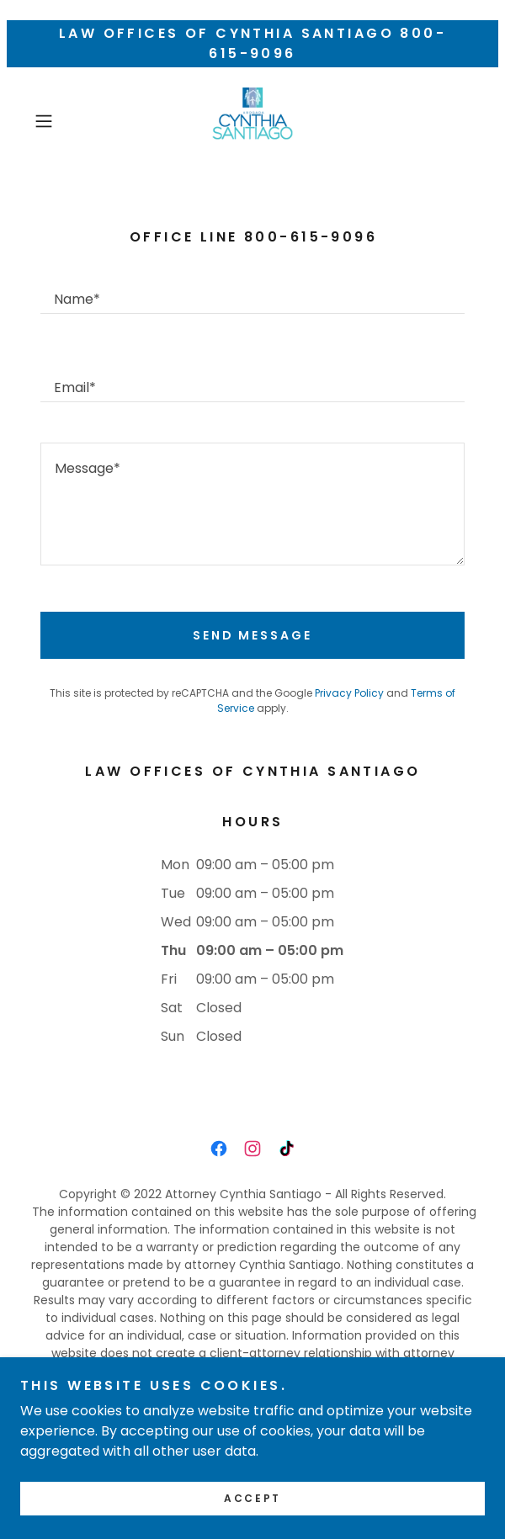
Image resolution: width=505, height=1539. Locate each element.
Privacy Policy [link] (349, 693)
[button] (60, 121)
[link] (252, 121)
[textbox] (252, 290)
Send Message (253, 635)
